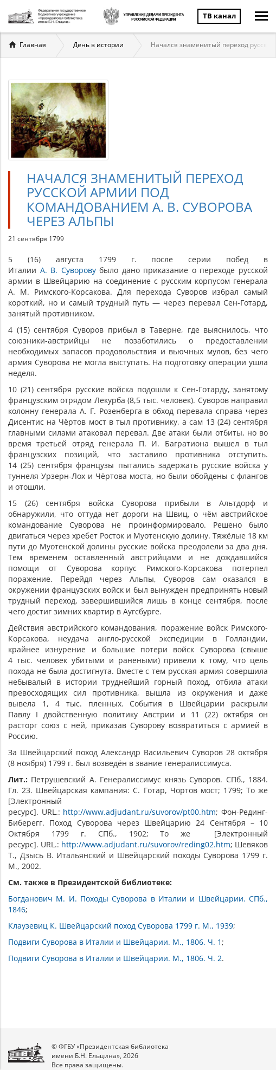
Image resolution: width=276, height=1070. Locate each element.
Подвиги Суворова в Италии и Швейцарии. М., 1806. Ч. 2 (115, 958)
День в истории (98, 44)
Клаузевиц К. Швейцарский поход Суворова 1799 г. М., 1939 (120, 925)
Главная (33, 44)
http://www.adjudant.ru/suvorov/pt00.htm (139, 812)
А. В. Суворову (68, 270)
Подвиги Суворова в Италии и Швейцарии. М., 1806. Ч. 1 (115, 942)
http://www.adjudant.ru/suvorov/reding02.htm (145, 844)
